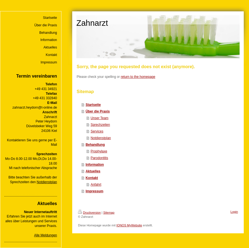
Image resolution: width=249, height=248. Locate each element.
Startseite (93, 105)
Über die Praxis (97, 111)
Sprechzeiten (100, 125)
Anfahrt (95, 184)
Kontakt (91, 178)
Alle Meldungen (45, 235)
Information (94, 165)
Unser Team (99, 118)
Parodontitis (99, 158)
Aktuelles (92, 171)
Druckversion (89, 212)
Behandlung (95, 145)
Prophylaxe (98, 151)
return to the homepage (138, 77)
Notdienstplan (47, 182)
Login (234, 211)
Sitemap (108, 212)
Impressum (94, 191)
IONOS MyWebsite (129, 225)
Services (96, 131)
